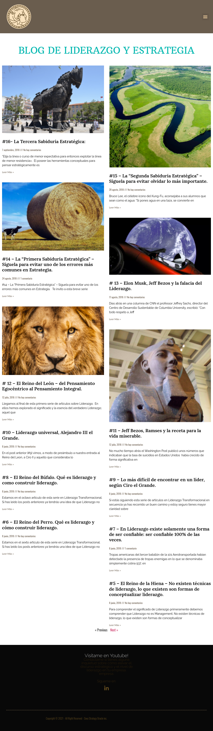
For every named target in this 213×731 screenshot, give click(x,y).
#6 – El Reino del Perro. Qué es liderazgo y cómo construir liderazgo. (48, 524)
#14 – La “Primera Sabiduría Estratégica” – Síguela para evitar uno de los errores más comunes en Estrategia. (48, 264)
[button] (205, 16)
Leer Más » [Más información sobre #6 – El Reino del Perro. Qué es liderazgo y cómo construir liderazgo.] (8, 553)
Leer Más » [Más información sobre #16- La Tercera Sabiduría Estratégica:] (8, 172)
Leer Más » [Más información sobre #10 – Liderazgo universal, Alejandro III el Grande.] (8, 464)
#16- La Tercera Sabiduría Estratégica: (43, 141)
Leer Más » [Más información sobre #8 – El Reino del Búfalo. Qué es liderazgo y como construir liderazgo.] (8, 509)
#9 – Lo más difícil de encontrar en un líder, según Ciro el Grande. (157, 482)
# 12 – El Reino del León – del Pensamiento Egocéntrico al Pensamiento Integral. (48, 386)
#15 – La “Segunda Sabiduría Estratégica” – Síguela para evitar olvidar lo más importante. (158, 178)
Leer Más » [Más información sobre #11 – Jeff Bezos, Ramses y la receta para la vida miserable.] (115, 466)
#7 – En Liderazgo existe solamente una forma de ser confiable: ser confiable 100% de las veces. (159, 534)
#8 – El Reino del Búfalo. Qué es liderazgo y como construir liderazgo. (49, 480)
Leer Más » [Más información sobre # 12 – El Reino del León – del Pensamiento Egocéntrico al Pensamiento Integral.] (8, 419)
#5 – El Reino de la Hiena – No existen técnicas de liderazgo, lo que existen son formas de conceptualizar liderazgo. (160, 588)
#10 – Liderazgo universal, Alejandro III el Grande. (47, 435)
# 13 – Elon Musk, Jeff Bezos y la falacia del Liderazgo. (155, 285)
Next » (114, 629)
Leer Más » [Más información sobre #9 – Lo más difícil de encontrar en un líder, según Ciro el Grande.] (115, 515)
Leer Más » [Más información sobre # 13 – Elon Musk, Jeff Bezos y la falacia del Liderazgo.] (115, 319)
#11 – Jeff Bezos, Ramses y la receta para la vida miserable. (155, 433)
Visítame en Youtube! (106, 655)
